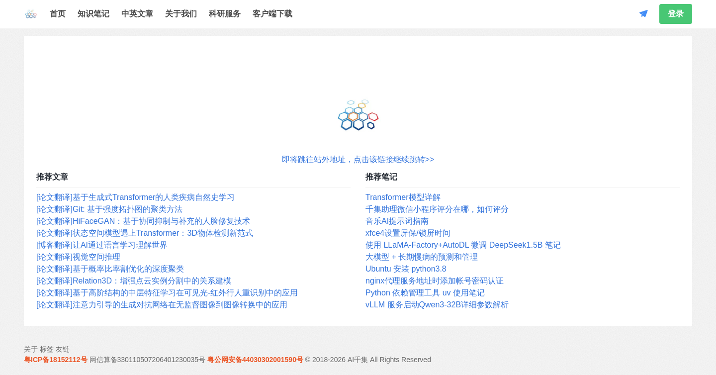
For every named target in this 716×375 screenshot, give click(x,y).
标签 (47, 349)
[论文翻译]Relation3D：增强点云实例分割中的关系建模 (133, 281)
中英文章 (137, 13)
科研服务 (225, 13)
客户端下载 (272, 13)
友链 (63, 349)
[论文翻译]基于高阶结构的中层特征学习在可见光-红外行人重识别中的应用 (167, 292)
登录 (676, 13)
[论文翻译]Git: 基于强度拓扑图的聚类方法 (109, 209)
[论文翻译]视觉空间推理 (78, 257)
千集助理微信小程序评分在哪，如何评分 (437, 209)
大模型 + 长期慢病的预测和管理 (421, 257)
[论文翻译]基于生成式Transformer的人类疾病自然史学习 (135, 197)
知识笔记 (93, 13)
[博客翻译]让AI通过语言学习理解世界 (102, 245)
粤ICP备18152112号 (56, 360)
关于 (31, 349)
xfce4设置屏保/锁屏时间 (407, 233)
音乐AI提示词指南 (397, 221)
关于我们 (181, 13)
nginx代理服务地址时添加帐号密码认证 (434, 281)
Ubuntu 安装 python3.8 (406, 269)
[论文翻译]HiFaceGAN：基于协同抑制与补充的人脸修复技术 (143, 221)
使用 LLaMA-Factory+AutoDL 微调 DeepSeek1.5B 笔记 (463, 245)
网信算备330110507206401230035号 (148, 360)
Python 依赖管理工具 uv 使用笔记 (425, 292)
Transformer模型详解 (403, 197)
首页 (58, 13)
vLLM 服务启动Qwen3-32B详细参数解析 (437, 304)
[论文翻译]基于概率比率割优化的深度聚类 (110, 269)
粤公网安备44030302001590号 (255, 360)
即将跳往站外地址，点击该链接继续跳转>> (358, 159)
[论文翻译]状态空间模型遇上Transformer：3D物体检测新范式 (144, 233)
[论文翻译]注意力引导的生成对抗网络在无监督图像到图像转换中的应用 (161, 304)
